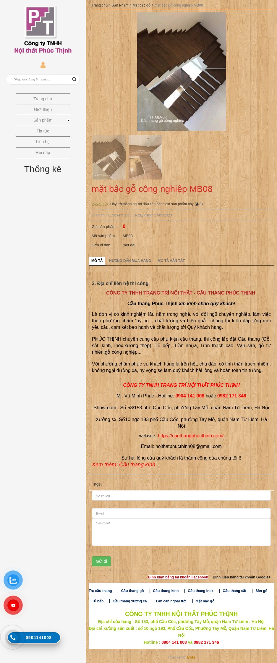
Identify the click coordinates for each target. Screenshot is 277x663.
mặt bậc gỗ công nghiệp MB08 (179, 5)
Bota (191, 657)
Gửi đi (101, 561)
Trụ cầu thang (100, 591)
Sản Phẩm (120, 5)
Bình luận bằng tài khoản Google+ (241, 577)
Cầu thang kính (166, 591)
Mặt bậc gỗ (141, 5)
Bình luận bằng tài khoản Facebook (178, 577)
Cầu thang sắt (234, 591)
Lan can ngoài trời (171, 601)
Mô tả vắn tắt (171, 261)
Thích (98, 215)
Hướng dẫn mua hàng (130, 261)
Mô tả (97, 261)
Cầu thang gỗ (132, 591)
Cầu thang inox (200, 591)
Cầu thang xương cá (130, 601)
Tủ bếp (97, 601)
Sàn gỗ (261, 591)
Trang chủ (100, 5)
